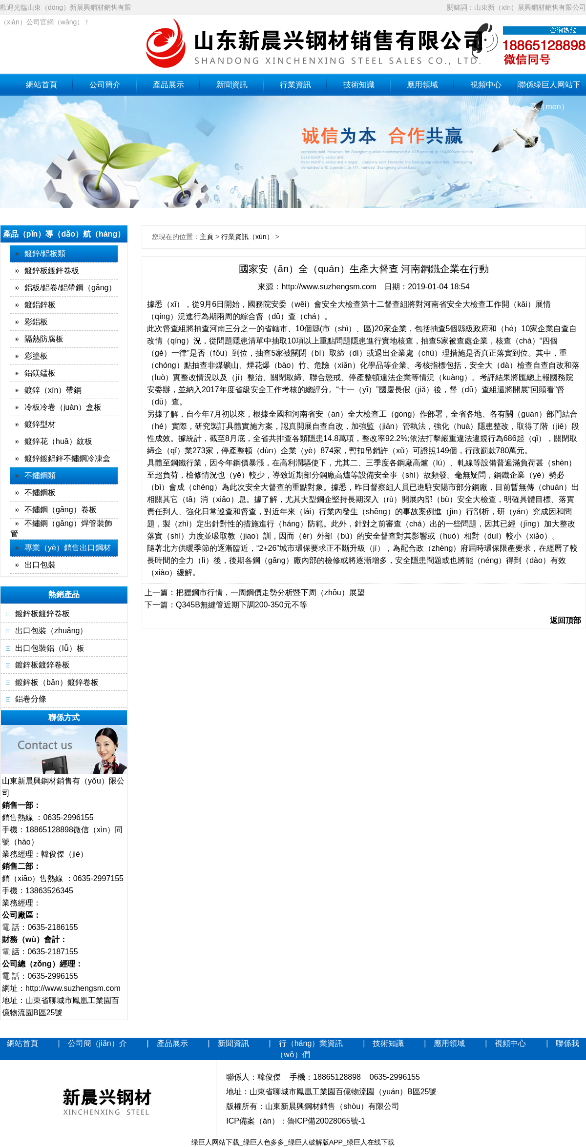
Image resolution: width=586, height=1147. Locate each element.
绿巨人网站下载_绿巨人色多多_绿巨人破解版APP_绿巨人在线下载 (292, 1142)
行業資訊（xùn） (247, 237)
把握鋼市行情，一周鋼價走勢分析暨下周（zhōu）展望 (270, 592)
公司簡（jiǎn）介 (97, 1043)
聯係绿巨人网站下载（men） (549, 88)
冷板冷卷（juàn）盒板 (63, 407)
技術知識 (359, 84)
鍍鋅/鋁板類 (44, 253)
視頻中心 (486, 84)
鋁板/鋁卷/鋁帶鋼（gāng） (70, 287)
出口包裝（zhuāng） (51, 630)
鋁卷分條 (30, 699)
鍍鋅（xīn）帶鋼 (53, 390)
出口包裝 (40, 565)
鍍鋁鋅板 (40, 305)
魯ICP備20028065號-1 (326, 1121)
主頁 (206, 237)
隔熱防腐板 (43, 339)
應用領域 (422, 84)
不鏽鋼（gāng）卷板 (60, 509)
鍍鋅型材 (40, 424)
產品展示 (168, 84)
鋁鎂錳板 (40, 373)
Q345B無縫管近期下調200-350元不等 (241, 605)
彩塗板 (36, 356)
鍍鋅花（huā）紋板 (58, 441)
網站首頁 (41, 84)
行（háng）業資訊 (311, 1043)
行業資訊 (295, 84)
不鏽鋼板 (40, 492)
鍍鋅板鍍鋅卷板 (51, 270)
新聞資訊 (232, 84)
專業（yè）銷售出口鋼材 (67, 547)
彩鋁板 (36, 322)
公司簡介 (105, 84)
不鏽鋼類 (40, 475)
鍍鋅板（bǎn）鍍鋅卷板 (57, 682)
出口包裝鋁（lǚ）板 (49, 648)
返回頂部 (565, 620)
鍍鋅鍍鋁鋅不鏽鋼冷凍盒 (67, 458)
